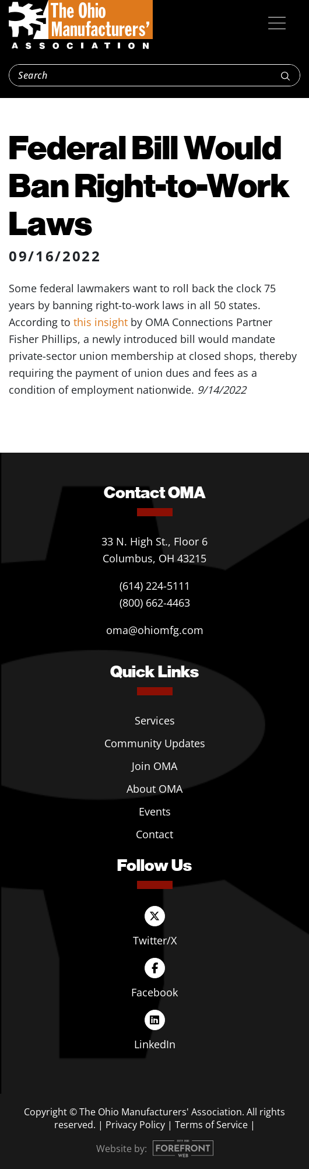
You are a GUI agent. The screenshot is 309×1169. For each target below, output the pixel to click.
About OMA (154, 789)
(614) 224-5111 (155, 586)
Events (155, 811)
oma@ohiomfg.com (154, 630)
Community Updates (154, 743)
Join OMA (154, 766)
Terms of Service (211, 1124)
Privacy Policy (135, 1124)
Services (155, 720)
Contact (154, 834)
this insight (100, 322)
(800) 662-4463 (155, 603)
